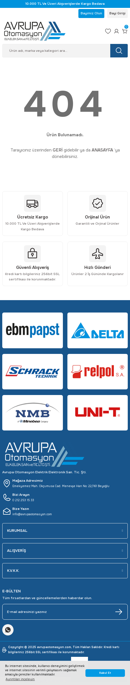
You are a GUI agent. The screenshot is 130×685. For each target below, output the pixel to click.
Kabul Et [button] (105, 673)
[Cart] (125, 31)
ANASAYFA (102, 150)
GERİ (58, 150)
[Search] (65, 50)
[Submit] (118, 611)
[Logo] (51, 31)
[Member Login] (116, 31)
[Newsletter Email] (65, 612)
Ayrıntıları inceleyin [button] (20, 679)
